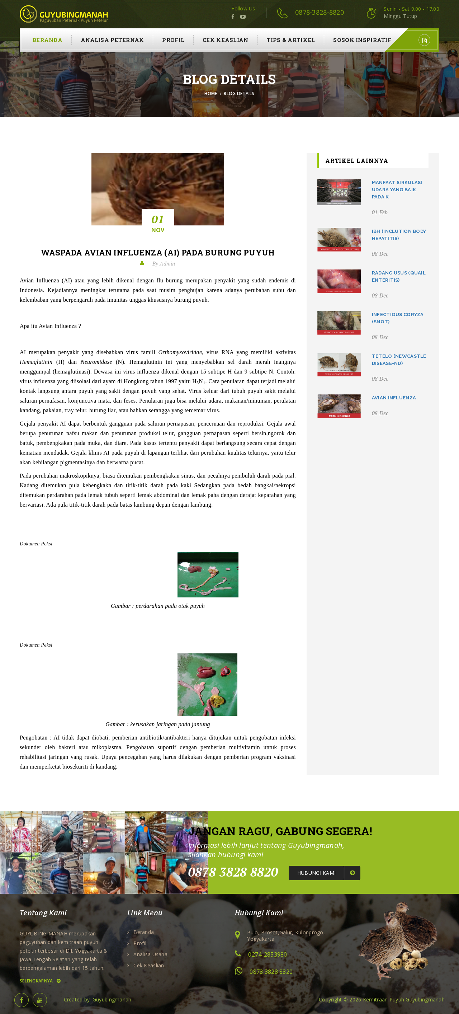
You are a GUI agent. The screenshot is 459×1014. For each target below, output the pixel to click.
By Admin (163, 263)
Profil (173, 39)
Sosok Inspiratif (362, 39)
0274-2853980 (267, 954)
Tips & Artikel (291, 39)
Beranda (47, 39)
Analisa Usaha (150, 954)
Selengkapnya (40, 981)
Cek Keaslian (225, 39)
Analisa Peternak (112, 39)
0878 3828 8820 (271, 972)
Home (210, 93)
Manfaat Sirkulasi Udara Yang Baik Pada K (397, 189)
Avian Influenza (394, 397)
